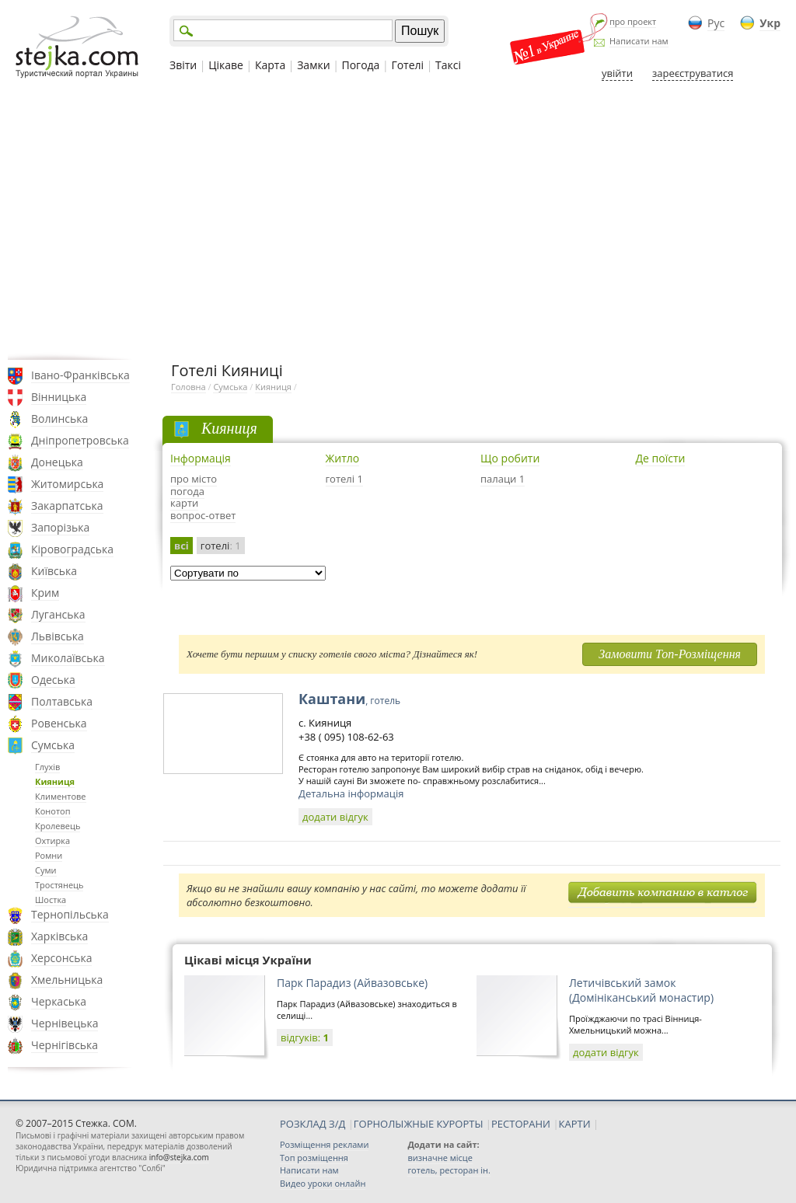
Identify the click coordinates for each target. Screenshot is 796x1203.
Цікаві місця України (248, 960)
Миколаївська (68, 657)
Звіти (183, 65)
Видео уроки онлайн (322, 1183)
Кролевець (57, 826)
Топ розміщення (314, 1157)
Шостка (50, 899)
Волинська (59, 418)
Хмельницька (67, 979)
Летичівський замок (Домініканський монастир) (641, 990)
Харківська (59, 936)
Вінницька (58, 396)
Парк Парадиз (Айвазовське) (352, 982)
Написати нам (639, 41)
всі (181, 546)
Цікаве (225, 65)
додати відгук (335, 817)
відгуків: (305, 1037)
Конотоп (53, 811)
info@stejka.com (179, 1157)
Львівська (57, 636)
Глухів (47, 766)
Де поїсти (661, 458)
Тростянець (59, 885)
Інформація (200, 458)
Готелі (407, 65)
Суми (46, 870)
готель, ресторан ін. (448, 1170)
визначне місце (440, 1157)
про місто (193, 479)
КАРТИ (575, 1124)
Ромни (48, 855)
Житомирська (67, 483)
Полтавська (62, 701)
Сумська (53, 744)
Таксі (448, 65)
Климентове (60, 796)
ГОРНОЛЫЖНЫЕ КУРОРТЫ (419, 1124)
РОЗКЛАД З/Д (312, 1124)
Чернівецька (64, 1023)
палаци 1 (502, 479)
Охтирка (52, 840)
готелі (221, 546)
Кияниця (55, 781)
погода (187, 491)
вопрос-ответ (203, 515)
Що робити (509, 458)
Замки (313, 65)
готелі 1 (344, 479)
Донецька (57, 462)
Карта (270, 65)
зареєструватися (692, 73)
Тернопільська (70, 914)
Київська (54, 570)
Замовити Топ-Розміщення (670, 654)
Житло (343, 458)
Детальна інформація (350, 793)
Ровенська (59, 723)
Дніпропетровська (80, 440)
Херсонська (61, 957)
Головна (188, 386)
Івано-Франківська (80, 375)
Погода (361, 65)
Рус (715, 23)
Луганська (58, 614)
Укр (769, 23)
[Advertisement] (398, 220)
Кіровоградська (72, 549)
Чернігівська (64, 1044)
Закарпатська (67, 505)
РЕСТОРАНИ (520, 1124)
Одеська (53, 679)
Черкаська (58, 1001)
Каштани (349, 698)
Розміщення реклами (324, 1144)
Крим (45, 592)
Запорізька (60, 527)
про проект (632, 21)
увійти (617, 73)
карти (184, 503)
